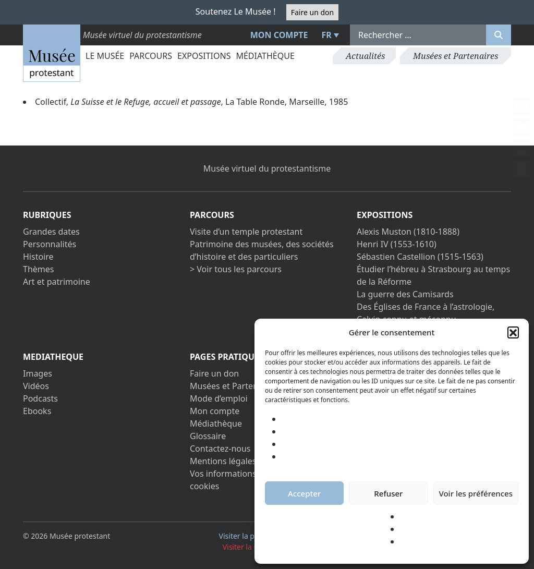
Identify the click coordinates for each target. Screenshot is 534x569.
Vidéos (36, 386)
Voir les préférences (476, 493)
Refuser (388, 493)
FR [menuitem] (327, 35)
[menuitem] (329, 35)
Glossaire (208, 436)
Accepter (304, 493)
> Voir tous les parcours (236, 269)
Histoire (38, 256)
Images (37, 373)
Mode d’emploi (219, 398)
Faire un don (312, 12)
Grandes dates (51, 231)
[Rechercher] (498, 35)
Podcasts (40, 398)
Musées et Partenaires (455, 56)
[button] (513, 332)
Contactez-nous (220, 448)
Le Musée (105, 56)
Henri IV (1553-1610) (396, 244)
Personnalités (49, 244)
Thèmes (38, 269)
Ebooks (37, 411)
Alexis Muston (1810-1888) (408, 231)
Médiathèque (265, 56)
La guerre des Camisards (405, 294)
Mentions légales (223, 461)
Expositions (203, 56)
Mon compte (279, 35)
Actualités (365, 56)
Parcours (150, 56)
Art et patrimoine (56, 281)
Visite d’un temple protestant (246, 231)
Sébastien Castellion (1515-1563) (420, 256)
